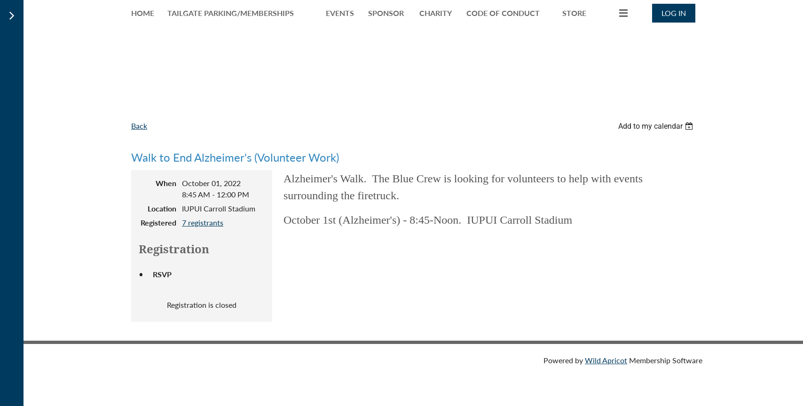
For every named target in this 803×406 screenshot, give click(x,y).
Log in (673, 12)
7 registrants (202, 222)
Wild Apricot (606, 360)
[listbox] (656, 126)
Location (162, 208)
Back (139, 125)
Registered (158, 222)
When (166, 183)
